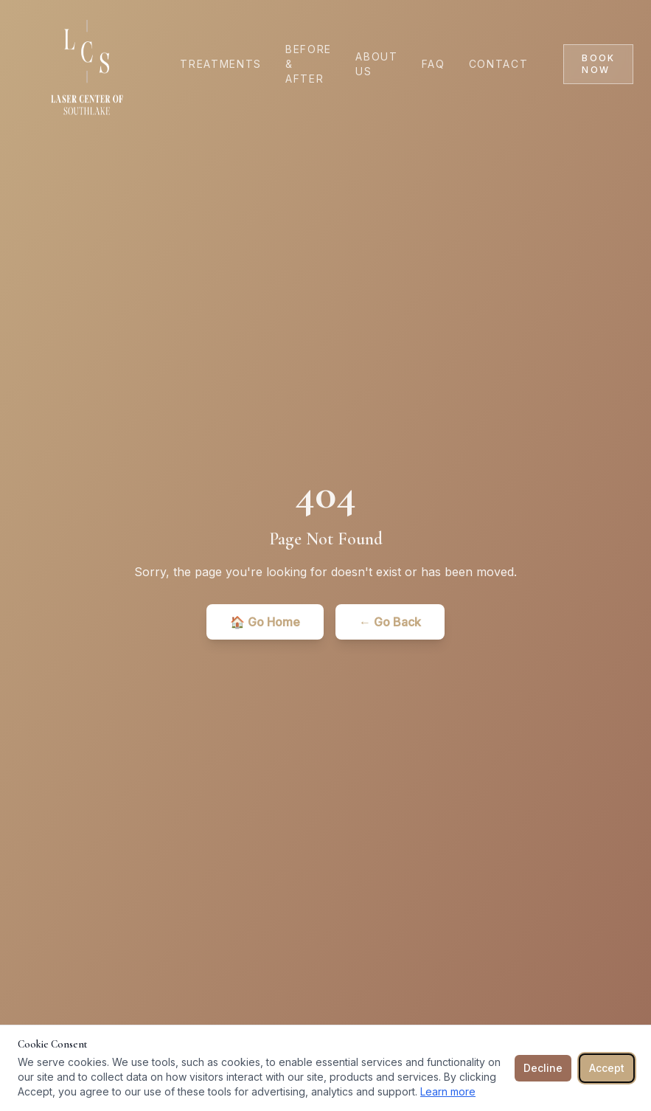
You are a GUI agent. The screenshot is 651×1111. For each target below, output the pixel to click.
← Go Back (390, 622)
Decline (543, 1068)
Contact (499, 64)
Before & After (308, 64)
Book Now (598, 63)
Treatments (221, 64)
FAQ (433, 64)
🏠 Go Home (265, 622)
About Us (376, 63)
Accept (606, 1068)
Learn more (448, 1091)
